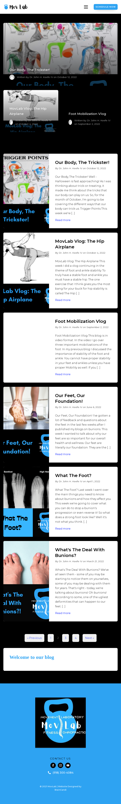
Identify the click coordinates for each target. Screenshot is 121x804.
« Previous (34, 638)
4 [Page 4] (76, 638)
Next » (89, 638)
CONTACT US (60, 758)
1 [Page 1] (50, 638)
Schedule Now (106, 7)
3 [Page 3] (65, 638)
